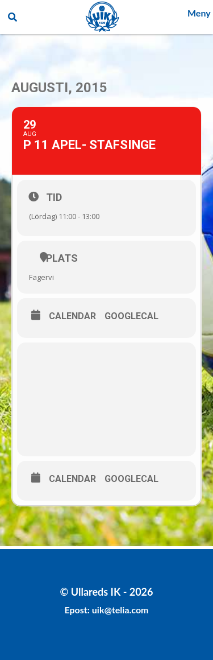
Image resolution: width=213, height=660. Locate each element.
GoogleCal (131, 316)
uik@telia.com (120, 609)
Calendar (72, 316)
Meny (199, 12)
